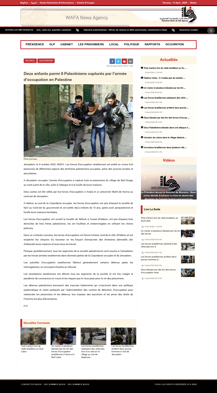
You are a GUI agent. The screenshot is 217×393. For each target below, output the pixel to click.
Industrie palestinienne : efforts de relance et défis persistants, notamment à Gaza (127, 30)
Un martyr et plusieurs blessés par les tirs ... (165, 88)
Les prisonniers (91, 44)
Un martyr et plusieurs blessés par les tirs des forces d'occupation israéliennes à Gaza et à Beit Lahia (63, 350)
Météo (193, 3)
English (24, 3)
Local (114, 44)
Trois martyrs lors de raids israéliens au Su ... (165, 68)
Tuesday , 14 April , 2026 (174, 3)
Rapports (152, 44)
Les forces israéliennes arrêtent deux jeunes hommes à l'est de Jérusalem (123, 349)
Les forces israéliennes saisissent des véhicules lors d (160, 249)
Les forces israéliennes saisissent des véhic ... (166, 98)
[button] (145, 178)
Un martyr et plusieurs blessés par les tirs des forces (160, 234)
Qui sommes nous (54, 383)
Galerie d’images (85, 3)
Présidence (35, 44)
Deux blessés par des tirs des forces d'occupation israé (159, 277)
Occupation (174, 44)
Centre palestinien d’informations (57, 3)
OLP (52, 44)
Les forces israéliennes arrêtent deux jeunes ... (166, 108)
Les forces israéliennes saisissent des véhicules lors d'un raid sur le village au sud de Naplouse (93, 350)
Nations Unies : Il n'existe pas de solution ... (164, 78)
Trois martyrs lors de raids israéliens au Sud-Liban (31, 347)
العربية (34, 3)
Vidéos (169, 160)
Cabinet (66, 44)
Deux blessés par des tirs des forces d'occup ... (166, 118)
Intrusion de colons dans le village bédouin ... (165, 137)
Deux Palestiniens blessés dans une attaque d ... (167, 128)
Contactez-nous (31, 383)
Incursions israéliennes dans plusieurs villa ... (165, 147)
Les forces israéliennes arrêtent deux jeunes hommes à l (159, 263)
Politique (131, 44)
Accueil (30, 61)
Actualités (169, 60)
